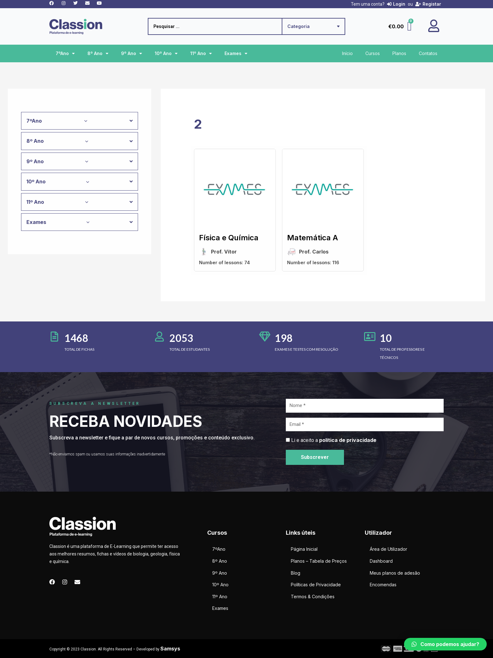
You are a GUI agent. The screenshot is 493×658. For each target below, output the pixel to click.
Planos (399, 53)
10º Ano (166, 53)
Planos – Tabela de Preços (319, 561)
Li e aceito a (333, 440)
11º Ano (201, 53)
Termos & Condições (313, 596)
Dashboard (381, 561)
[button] (445, 644)
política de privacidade (347, 440)
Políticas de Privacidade (316, 584)
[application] (84, 120)
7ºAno (65, 53)
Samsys (170, 648)
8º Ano (97, 53)
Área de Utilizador (388, 549)
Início (347, 53)
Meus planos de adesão (395, 573)
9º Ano (131, 53)
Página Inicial (304, 549)
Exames (235, 53)
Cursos (372, 53)
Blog (295, 573)
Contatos (428, 53)
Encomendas (383, 584)
